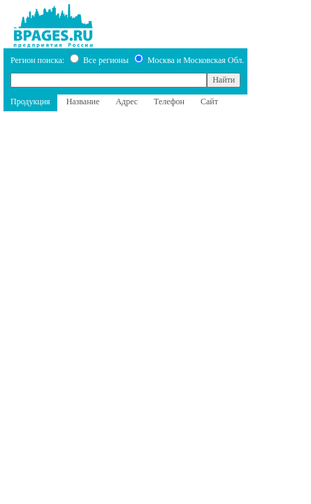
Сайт (209, 101)
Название (83, 101)
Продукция (30, 101)
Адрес (126, 101)
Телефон (169, 101)
